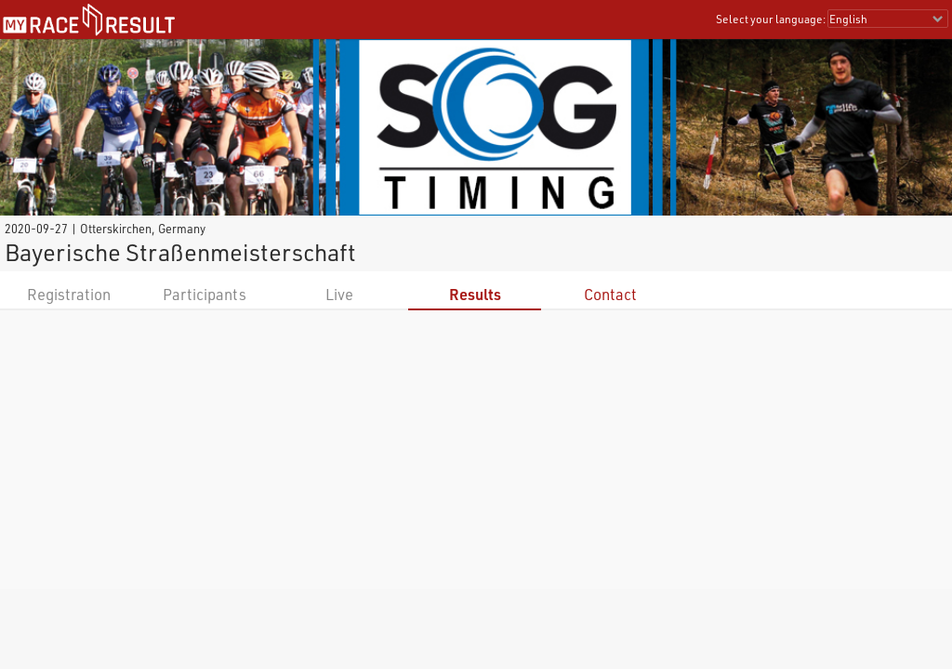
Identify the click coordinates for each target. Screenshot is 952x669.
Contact (610, 294)
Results (475, 294)
